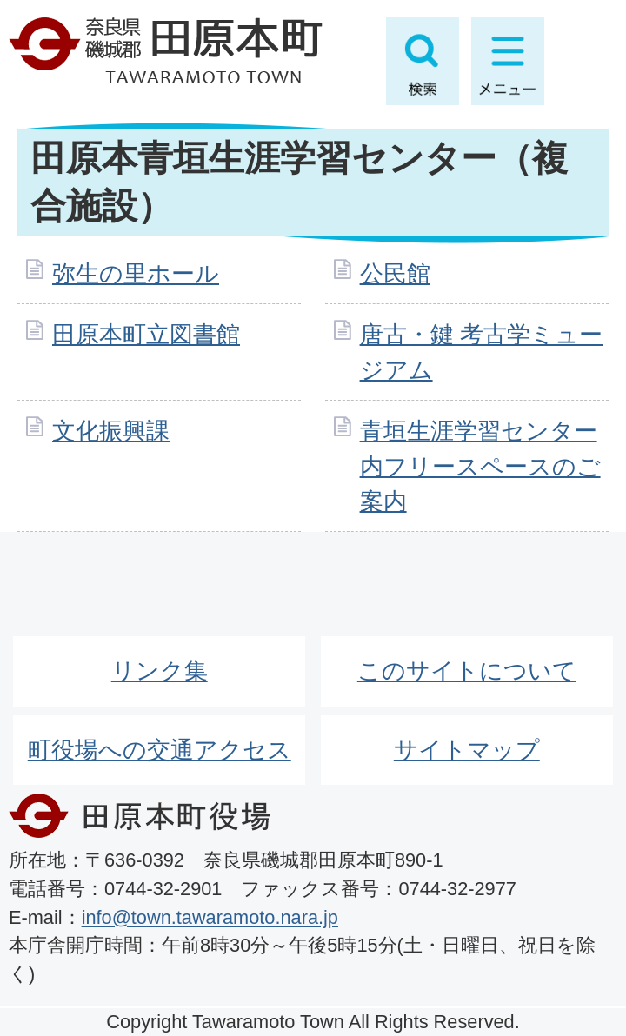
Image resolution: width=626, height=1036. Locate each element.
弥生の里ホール (135, 273)
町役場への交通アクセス (159, 749)
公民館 (395, 273)
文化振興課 (111, 430)
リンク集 (159, 670)
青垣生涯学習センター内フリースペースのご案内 (480, 466)
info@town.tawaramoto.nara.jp (210, 917)
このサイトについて (466, 670)
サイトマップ (467, 749)
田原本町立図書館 (146, 334)
